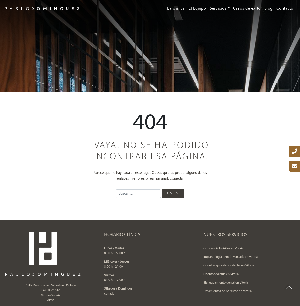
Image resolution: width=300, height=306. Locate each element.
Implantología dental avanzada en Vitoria (230, 257)
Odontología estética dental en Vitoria (228, 265)
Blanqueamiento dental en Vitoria (225, 282)
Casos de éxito (247, 9)
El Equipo (197, 9)
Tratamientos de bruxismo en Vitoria (227, 291)
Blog (268, 9)
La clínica (176, 9)
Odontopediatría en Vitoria (221, 274)
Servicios (218, 9)
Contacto (284, 9)
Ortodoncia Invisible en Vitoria (223, 248)
